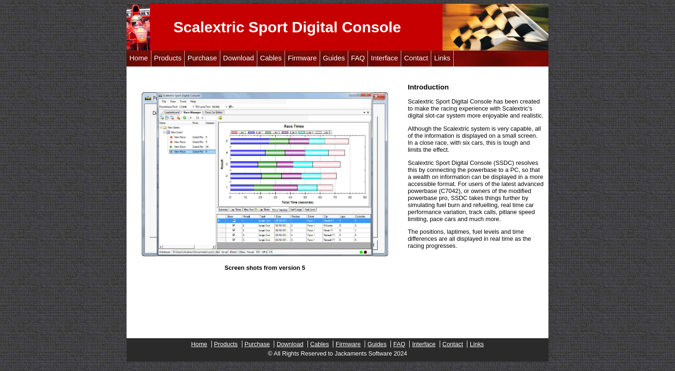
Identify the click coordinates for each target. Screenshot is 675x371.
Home (138, 58)
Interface (384, 58)
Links (442, 58)
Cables (271, 58)
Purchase (202, 58)
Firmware (302, 58)
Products (168, 58)
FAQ (358, 58)
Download (238, 58)
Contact (416, 58)
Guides (334, 58)
